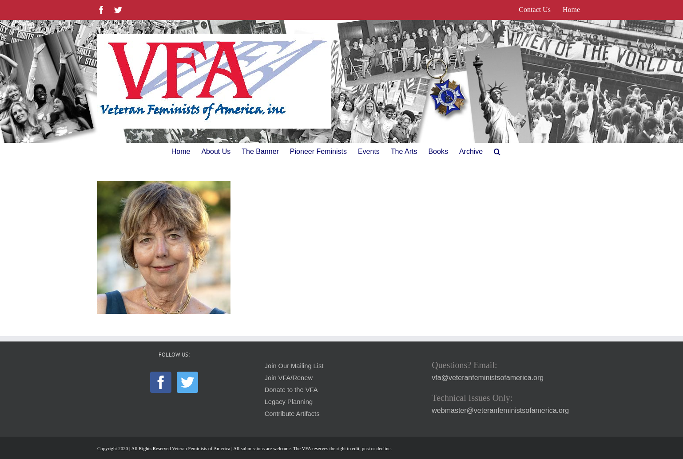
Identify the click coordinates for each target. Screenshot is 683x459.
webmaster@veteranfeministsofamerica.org (500, 410)
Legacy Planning (289, 401)
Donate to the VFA (291, 389)
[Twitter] (187, 382)
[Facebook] (160, 382)
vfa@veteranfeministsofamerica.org (488, 377)
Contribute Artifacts (292, 413)
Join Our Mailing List (294, 365)
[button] (497, 152)
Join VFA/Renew (289, 377)
